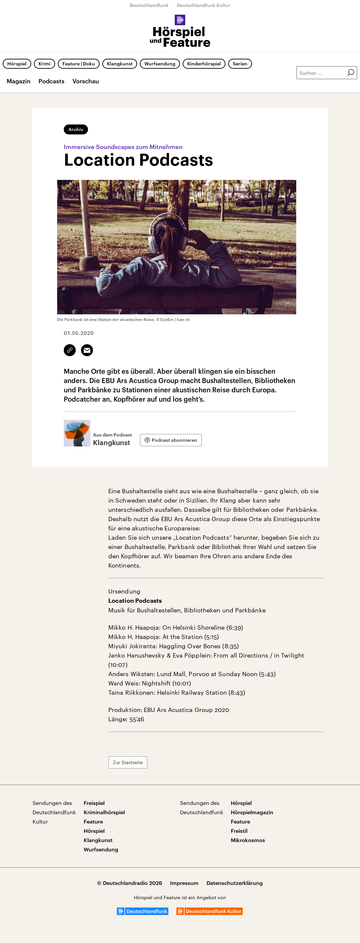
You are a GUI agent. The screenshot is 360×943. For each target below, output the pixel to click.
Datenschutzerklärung (235, 883)
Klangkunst (120, 63)
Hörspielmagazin (252, 812)
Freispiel (94, 803)
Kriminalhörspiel (104, 812)
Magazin (19, 81)
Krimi (44, 63)
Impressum (184, 883)
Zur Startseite (128, 762)
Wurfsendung (159, 63)
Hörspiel (17, 63)
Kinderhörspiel (204, 63)
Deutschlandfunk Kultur (203, 5)
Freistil (239, 830)
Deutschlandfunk (149, 5)
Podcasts (51, 81)
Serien (240, 63)
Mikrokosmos (248, 840)
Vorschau (85, 81)
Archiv (75, 129)
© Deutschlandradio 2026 (129, 883)
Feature (93, 821)
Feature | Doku (78, 63)
